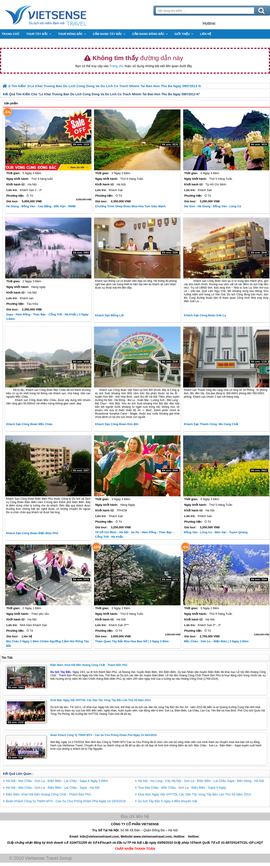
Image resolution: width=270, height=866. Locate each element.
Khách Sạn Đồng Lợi (109, 315)
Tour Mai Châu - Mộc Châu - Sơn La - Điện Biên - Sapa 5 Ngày (182, 787)
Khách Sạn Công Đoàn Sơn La (205, 315)
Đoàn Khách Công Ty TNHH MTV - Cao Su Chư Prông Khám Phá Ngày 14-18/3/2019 (103, 735)
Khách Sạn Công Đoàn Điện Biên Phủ (32, 533)
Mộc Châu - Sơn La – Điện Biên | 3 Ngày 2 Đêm (216, 641)
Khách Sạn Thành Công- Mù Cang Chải (211, 424)
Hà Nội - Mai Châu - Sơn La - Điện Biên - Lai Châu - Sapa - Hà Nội (52, 787)
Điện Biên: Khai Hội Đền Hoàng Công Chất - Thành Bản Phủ (88, 665)
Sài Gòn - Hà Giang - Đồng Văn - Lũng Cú (212, 206)
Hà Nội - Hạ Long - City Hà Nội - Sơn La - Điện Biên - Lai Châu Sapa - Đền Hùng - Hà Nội (201, 781)
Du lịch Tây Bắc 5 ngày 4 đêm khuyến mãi (167, 801)
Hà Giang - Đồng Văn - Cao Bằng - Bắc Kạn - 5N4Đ (41, 206)
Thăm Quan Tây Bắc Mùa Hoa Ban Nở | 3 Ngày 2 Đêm (132, 641)
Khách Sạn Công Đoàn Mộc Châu (29, 424)
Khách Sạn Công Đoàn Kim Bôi (116, 424)
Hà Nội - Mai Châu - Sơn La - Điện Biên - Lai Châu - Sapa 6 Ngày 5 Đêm (57, 781)
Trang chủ (116, 66)
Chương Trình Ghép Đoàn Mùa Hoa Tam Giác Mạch (130, 206)
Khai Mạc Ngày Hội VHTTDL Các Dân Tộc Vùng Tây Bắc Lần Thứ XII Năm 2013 (100, 700)
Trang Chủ (56, 14)
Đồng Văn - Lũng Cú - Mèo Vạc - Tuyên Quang (216, 532)
